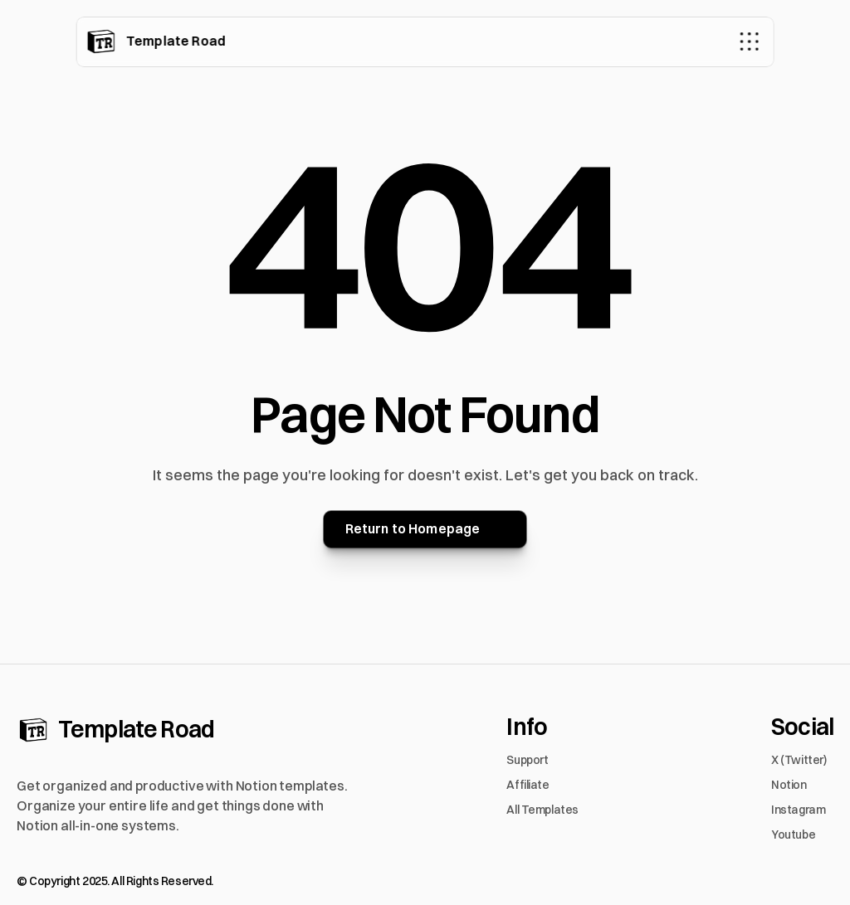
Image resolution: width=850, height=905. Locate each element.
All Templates (542, 809)
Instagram (798, 809)
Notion (788, 784)
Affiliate (527, 784)
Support (527, 759)
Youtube (793, 834)
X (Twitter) (798, 759)
